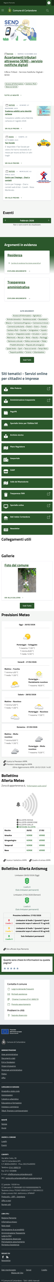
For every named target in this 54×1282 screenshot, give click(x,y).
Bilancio (9, 323)
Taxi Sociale (10, 142)
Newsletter (6, 1260)
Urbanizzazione (38, 352)
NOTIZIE (10, 54)
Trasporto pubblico (16, 352)
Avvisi (3, 1127)
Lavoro (44, 334)
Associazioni (42, 319)
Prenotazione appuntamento (13, 1241)
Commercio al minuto (40, 323)
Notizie (4, 1124)
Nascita (35, 337)
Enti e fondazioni (8, 1062)
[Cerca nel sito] (46, 10)
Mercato (21, 337)
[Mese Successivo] (49, 220)
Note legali (5, 1225)
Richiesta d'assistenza (10, 1244)
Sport (20, 348)
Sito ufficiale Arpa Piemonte (16, 948)
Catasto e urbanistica (9, 1098)
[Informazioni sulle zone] (37, 785)
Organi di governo (8, 1066)
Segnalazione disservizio (11, 1238)
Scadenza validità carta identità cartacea (18, 112)
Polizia (44, 341)
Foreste (43, 326)
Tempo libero (43, 348)
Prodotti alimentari (17, 345)
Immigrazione (33, 330)
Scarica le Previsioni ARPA (15, 761)
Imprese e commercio (10, 1106)
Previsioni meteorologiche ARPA (17, 764)
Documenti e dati (8, 1058)
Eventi (4, 1145)
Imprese (10, 334)
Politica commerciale (32, 341)
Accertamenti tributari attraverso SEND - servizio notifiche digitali (23, 61)
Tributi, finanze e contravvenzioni (14, 1110)
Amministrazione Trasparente (13, 1232)
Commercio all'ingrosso (22, 323)
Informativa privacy (9, 1221)
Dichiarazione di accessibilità (12, 1229)
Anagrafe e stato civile (10, 1091)
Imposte (44, 330)
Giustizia (23, 330)
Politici (4, 1073)
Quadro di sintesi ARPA (40, 860)
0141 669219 (15, 1167)
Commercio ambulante (16, 326)
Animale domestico (14, 319)
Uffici (3, 1077)
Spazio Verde (11, 348)
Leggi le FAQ (6, 1235)
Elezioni (29, 326)
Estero (36, 326)
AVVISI (11, 136)
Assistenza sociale (29, 319)
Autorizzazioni (7, 1095)
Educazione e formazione (11, 1102)
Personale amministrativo (11, 1069)
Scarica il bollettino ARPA (15, 860)
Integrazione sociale (23, 334)
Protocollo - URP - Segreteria (13, 1196)
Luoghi (4, 1141)
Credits (44, 1269)
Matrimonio (11, 337)
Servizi (28, 1269)
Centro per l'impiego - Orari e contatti (17, 179)
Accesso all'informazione (22, 315)
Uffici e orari (6, 1200)
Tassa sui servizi (30, 348)
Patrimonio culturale (15, 341)
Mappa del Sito (17, 1272)
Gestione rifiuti (12, 330)
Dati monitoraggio (8, 1269)
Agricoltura (37, 315)
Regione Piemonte (9, 3)
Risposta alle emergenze (35, 345)
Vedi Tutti (27, 359)
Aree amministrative (9, 1054)
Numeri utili (6, 1204)
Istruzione (36, 334)
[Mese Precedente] (5, 220)
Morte (28, 337)
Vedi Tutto (27, 605)
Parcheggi (43, 337)
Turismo (28, 352)
